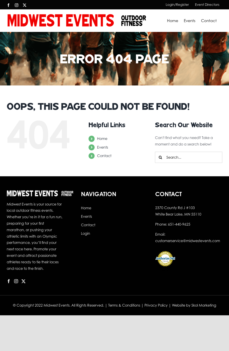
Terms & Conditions (124, 305)
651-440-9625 (179, 224)
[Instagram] (16, 281)
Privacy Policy (156, 305)
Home (102, 138)
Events (102, 147)
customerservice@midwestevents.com (187, 241)
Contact (104, 156)
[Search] (160, 157)
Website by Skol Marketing (194, 305)
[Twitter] (23, 281)
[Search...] (188, 157)
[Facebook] (9, 281)
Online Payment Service (165, 269)
